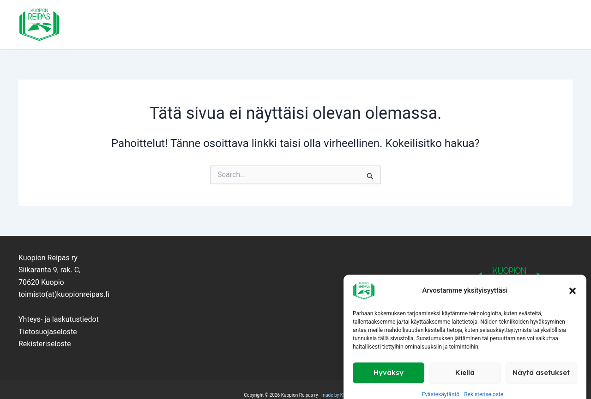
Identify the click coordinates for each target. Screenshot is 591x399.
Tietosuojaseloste (47, 331)
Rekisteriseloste (483, 381)
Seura (196, 25)
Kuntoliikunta (378, 25)
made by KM (334, 395)
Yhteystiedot (542, 25)
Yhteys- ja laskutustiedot (58, 319)
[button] (572, 277)
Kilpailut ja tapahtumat (461, 25)
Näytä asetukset (541, 359)
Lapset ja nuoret (249, 25)
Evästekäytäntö (440, 381)
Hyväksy (389, 359)
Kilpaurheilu (315, 25)
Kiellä (465, 359)
